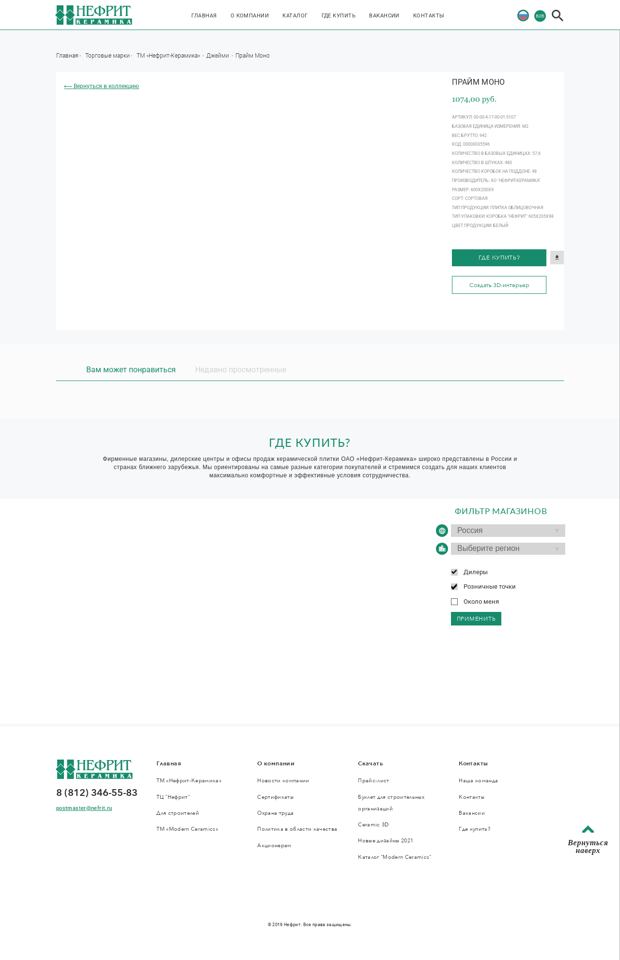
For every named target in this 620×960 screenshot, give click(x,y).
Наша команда (478, 780)
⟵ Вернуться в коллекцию (101, 86)
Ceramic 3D (373, 824)
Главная (204, 16)
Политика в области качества (297, 829)
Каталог (295, 16)
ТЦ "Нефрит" (173, 797)
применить (476, 619)
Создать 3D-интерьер (499, 285)
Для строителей (177, 813)
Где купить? (499, 257)
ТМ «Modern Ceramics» (187, 829)
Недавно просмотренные (240, 369)
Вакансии (384, 16)
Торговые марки (107, 55)
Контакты (429, 16)
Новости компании (283, 780)
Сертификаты (275, 797)
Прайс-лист (373, 780)
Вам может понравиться (131, 369)
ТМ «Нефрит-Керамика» (169, 55)
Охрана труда (275, 813)
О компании (250, 16)
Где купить (339, 16)
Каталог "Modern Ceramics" (394, 857)
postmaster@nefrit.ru (84, 808)
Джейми (218, 55)
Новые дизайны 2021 (385, 840)
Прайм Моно (252, 55)
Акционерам (274, 845)
